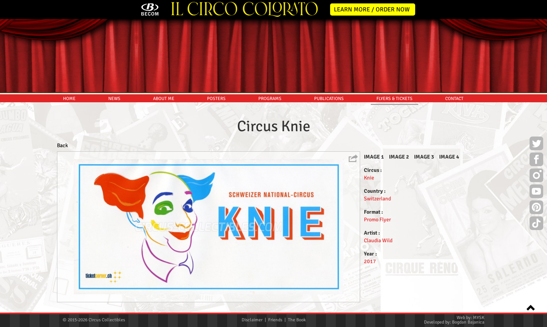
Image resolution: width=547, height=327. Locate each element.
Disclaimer (252, 320)
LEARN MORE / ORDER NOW (372, 9)
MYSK (478, 318)
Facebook (536, 160)
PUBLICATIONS (329, 99)
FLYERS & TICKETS (394, 99)
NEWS (114, 99)
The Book (297, 320)
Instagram (536, 176)
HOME (69, 99)
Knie (369, 178)
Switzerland (377, 198)
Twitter (536, 144)
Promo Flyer (377, 219)
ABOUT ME (163, 99)
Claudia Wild (378, 240)
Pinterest (536, 208)
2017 (370, 261)
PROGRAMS (269, 99)
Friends (275, 320)
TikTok (536, 224)
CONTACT (454, 99)
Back (62, 145)
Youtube (536, 192)
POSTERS (216, 99)
